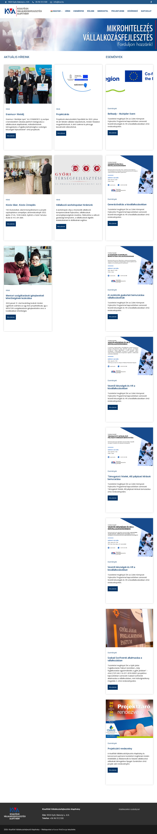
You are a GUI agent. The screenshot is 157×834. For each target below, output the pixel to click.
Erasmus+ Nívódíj (15, 114)
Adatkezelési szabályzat (129, 809)
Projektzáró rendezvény (120, 748)
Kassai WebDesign (60, 830)
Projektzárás (62, 114)
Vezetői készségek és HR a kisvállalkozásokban (121, 387)
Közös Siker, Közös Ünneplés (21, 204)
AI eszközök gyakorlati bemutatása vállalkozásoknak (126, 296)
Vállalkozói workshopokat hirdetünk (74, 204)
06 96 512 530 (39, 2)
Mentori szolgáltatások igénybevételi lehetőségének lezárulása (25, 297)
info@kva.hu (56, 2)
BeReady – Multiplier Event (121, 113)
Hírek (8, 109)
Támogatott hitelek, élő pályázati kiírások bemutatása (129, 478)
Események (112, 108)
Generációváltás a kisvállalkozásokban (127, 204)
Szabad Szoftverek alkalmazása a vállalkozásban (125, 659)
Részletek (11, 136)
